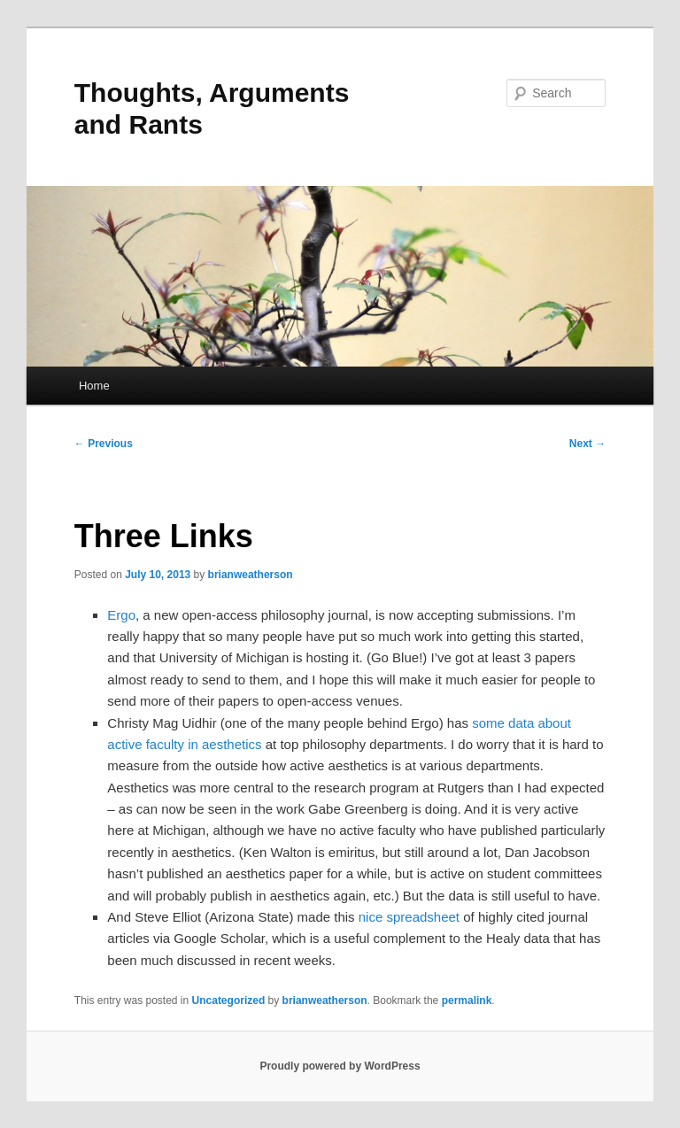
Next (587, 443)
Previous (103, 443)
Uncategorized (229, 1000)
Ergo (121, 614)
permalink (467, 1000)
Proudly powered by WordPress (339, 1066)
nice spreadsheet (409, 916)
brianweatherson (250, 574)
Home (94, 385)
